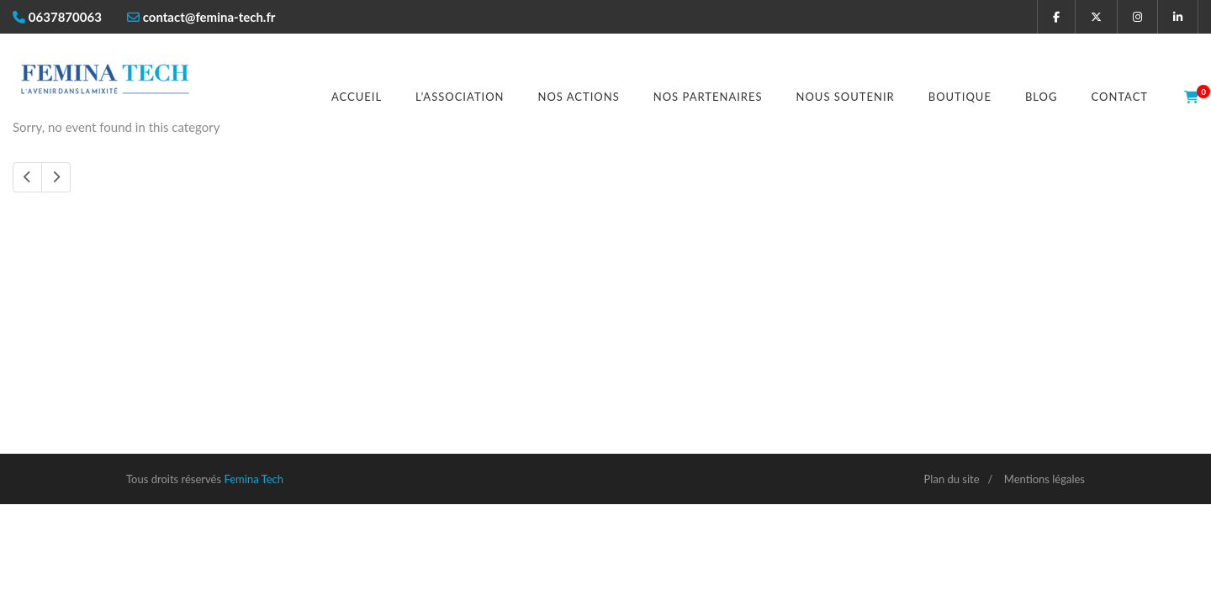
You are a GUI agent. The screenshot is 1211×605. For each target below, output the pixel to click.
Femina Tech (253, 479)
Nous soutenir (845, 96)
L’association (459, 96)
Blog (1041, 96)
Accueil (356, 96)
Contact (1119, 96)
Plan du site (952, 479)
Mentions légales (1044, 479)
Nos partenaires (708, 96)
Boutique (960, 96)
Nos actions (579, 96)
